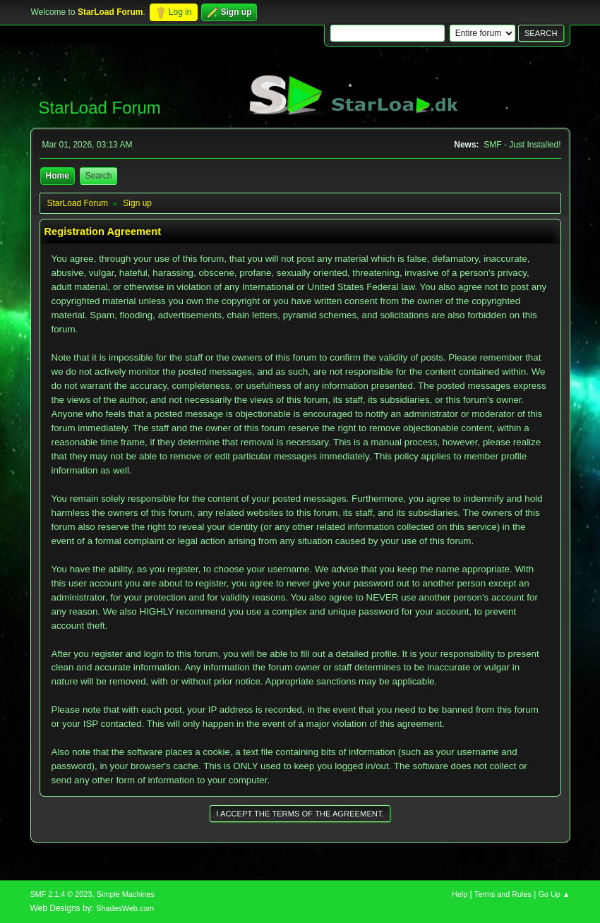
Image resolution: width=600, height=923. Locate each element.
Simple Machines (126, 894)
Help (459, 894)
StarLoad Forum (100, 107)
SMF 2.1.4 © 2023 (61, 894)
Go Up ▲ (554, 894)
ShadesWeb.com (125, 908)
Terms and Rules (503, 894)
